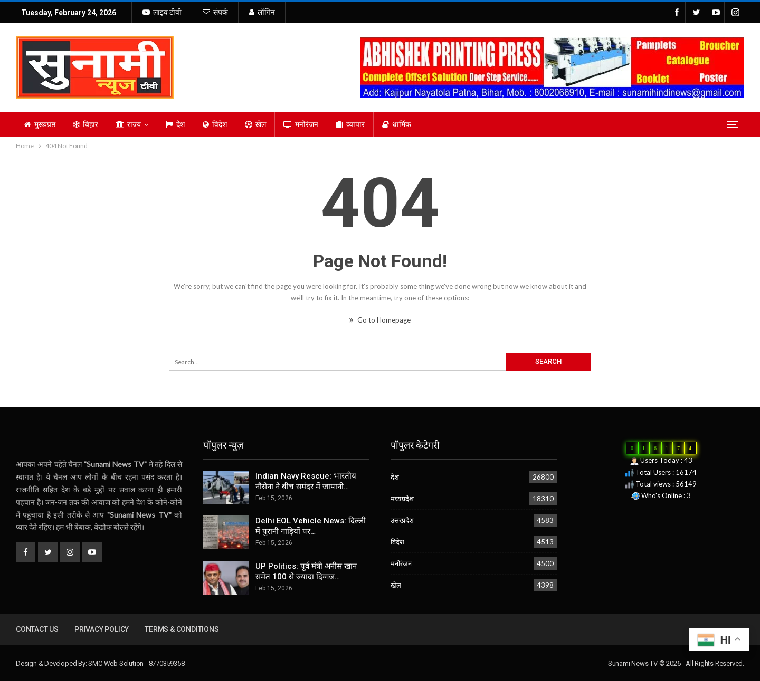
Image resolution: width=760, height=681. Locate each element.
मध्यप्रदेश (402, 498)
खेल (255, 124)
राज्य (128, 124)
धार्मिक (396, 124)
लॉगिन (262, 12)
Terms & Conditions (181, 629)
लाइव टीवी (162, 12)
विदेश (215, 124)
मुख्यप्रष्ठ (39, 124)
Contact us (37, 629)
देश (175, 124)
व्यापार (350, 124)
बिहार (85, 124)
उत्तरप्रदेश (402, 520)
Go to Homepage (380, 320)
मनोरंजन (300, 124)
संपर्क (215, 12)
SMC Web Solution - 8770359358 (136, 663)
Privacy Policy (101, 629)
